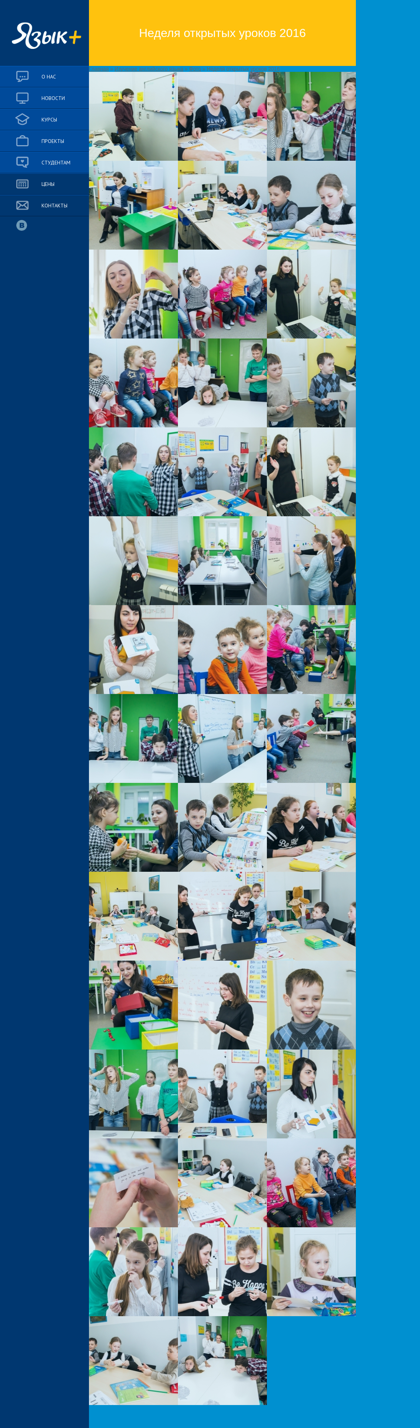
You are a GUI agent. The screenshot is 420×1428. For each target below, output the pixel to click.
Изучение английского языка (149, 69)
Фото (195, 69)
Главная (99, 69)
